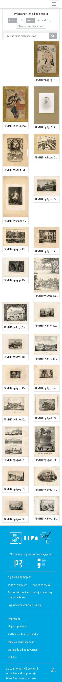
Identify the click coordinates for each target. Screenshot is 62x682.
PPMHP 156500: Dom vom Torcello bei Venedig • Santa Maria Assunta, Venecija (47, 518)
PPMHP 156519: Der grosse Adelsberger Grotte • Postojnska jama (15, 280)
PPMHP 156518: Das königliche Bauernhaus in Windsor (47, 296)
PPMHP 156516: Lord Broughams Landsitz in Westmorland (47, 325)
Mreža (30, 20)
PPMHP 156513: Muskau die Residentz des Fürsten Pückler (47, 358)
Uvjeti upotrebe (17, 626)
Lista (22, 20)
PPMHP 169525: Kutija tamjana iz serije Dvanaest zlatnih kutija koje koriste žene (47, 80)
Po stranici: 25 (44, 20)
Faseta (12, 20)
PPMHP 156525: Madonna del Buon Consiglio (15, 170)
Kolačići (12, 657)
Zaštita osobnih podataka (23, 634)
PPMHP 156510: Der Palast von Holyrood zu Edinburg (15, 419)
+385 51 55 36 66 (41, 585)
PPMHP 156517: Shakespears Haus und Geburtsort (15, 327)
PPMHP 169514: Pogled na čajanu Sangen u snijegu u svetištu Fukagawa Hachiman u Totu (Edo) (15, 125)
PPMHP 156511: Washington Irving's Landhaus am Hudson (47, 388)
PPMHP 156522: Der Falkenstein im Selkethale (47, 199)
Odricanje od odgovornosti (23, 649)
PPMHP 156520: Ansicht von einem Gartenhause (47, 251)
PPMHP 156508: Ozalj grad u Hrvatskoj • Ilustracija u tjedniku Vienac (47, 418)
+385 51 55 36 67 (17, 585)
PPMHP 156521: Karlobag (15, 249)
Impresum (14, 619)
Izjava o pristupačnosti (21, 642)
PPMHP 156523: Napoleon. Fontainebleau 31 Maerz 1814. (15, 221)
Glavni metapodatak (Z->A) (30, 26)
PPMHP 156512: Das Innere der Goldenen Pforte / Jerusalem (15, 388)
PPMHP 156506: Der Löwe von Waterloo (47, 460)
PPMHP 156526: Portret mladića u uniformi (47, 127)
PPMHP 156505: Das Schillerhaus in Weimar (15, 489)
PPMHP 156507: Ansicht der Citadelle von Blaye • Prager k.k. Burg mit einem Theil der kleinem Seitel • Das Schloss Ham (15, 460)
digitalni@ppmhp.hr (19, 577)
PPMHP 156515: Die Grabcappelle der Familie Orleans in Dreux (15, 357)
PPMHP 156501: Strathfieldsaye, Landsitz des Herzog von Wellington (15, 519)
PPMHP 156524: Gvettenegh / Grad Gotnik (47, 157)
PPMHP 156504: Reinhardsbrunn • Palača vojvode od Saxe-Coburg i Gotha (47, 490)
